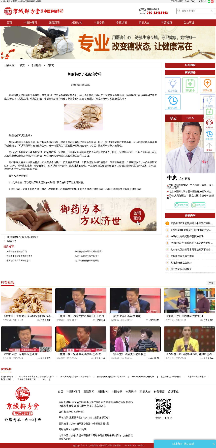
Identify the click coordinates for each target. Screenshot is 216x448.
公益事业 (189, 22)
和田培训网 (6, 379)
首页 (9, 22)
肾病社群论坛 (7, 376)
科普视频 (166, 22)
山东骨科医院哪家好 (197, 376)
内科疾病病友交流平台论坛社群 (111, 376)
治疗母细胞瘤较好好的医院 (87, 260)
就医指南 (76, 22)
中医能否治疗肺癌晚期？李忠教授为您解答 (193, 243)
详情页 (50, 65)
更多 (211, 283)
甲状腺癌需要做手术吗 (182, 256)
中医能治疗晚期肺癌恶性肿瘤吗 (187, 236)
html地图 (81, 429)
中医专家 (99, 22)
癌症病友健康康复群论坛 (143, 376)
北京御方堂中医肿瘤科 (171, 376)
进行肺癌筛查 (96, 189)
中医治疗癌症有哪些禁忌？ (19, 260)
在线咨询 (181, 205)
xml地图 (73, 429)
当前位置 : (10, 65)
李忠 (44, 379)
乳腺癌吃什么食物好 (181, 262)
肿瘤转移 (13, 95)
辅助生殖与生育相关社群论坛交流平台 (36, 376)
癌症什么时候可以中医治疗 (87, 256)
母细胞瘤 (36, 65)
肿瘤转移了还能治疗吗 (17, 251)
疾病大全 (144, 22)
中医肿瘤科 (30, 22)
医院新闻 (54, 22)
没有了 (13, 241)
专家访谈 (121, 22)
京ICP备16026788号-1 (134, 445)
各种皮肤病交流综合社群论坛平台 (75, 376)
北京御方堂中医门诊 (26, 379)
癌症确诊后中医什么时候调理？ (24, 237)
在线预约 (198, 205)
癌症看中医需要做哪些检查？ (20, 256)
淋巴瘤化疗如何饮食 (181, 269)
